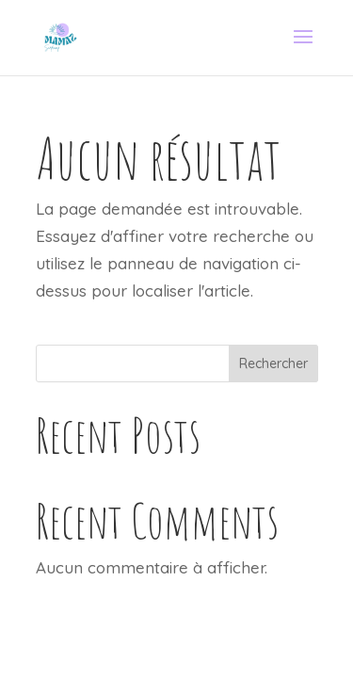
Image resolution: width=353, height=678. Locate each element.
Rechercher (273, 363)
